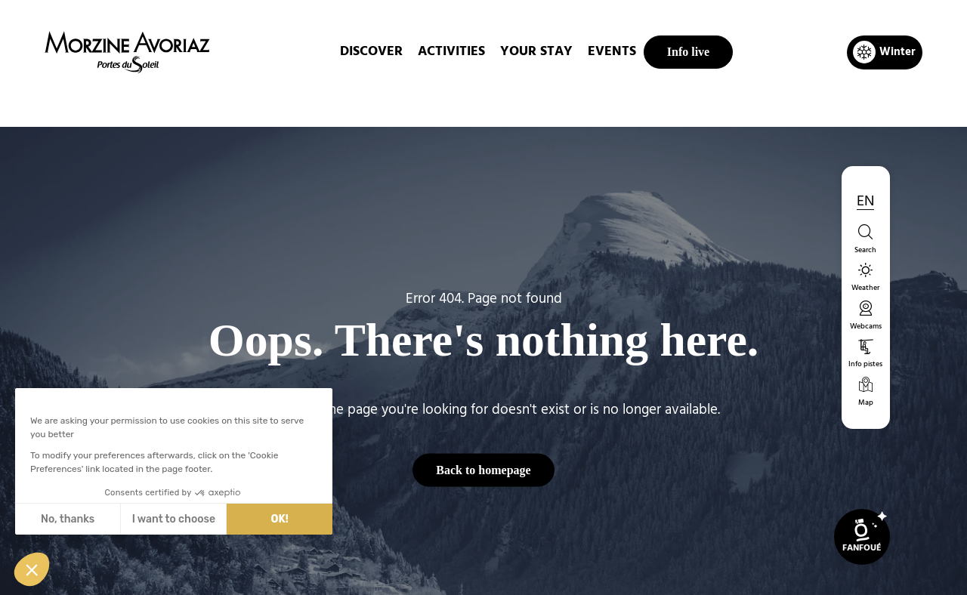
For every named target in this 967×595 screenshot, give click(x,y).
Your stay (536, 52)
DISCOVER (371, 52)
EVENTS (612, 52)
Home (404, 101)
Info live (688, 51)
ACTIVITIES (451, 52)
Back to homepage (483, 469)
